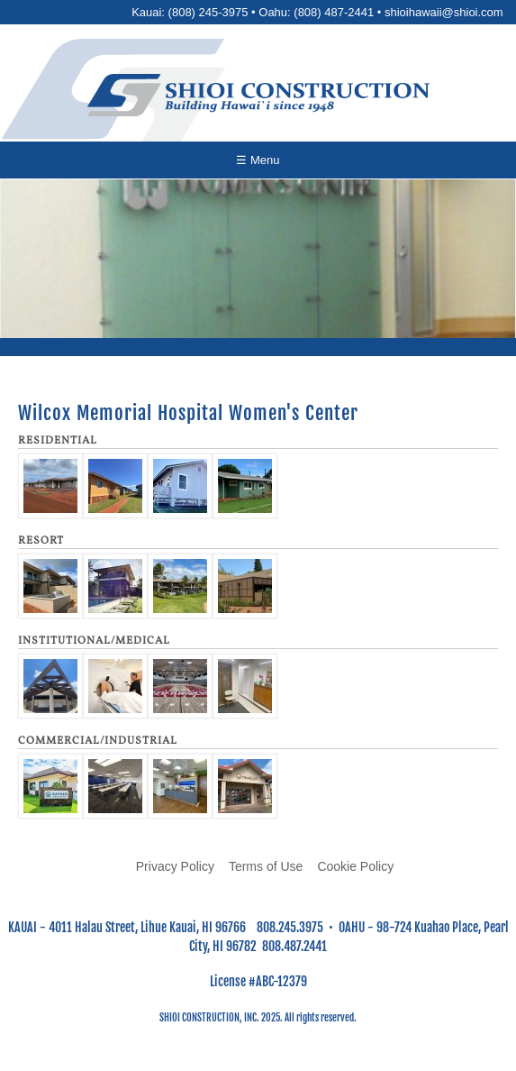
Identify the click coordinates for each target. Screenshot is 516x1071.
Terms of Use (266, 866)
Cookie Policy (355, 866)
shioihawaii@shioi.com (444, 12)
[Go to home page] (258, 95)
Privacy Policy (175, 866)
